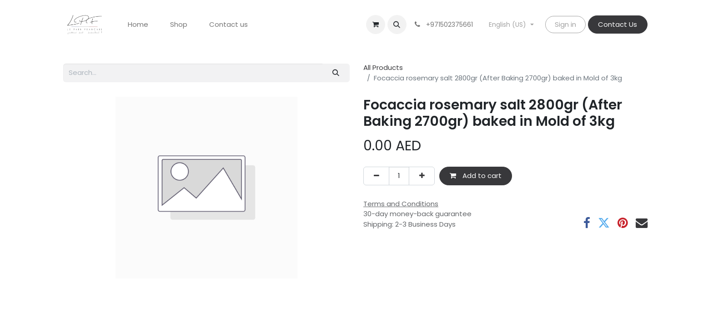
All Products (383, 67)
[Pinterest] (623, 223)
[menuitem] (138, 25)
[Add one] (422, 176)
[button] (397, 24)
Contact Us (617, 24)
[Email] (642, 223)
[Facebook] (586, 223)
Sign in (565, 24)
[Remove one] (376, 176)
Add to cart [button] (476, 175)
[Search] (336, 73)
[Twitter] (604, 223)
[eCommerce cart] (375, 24)
